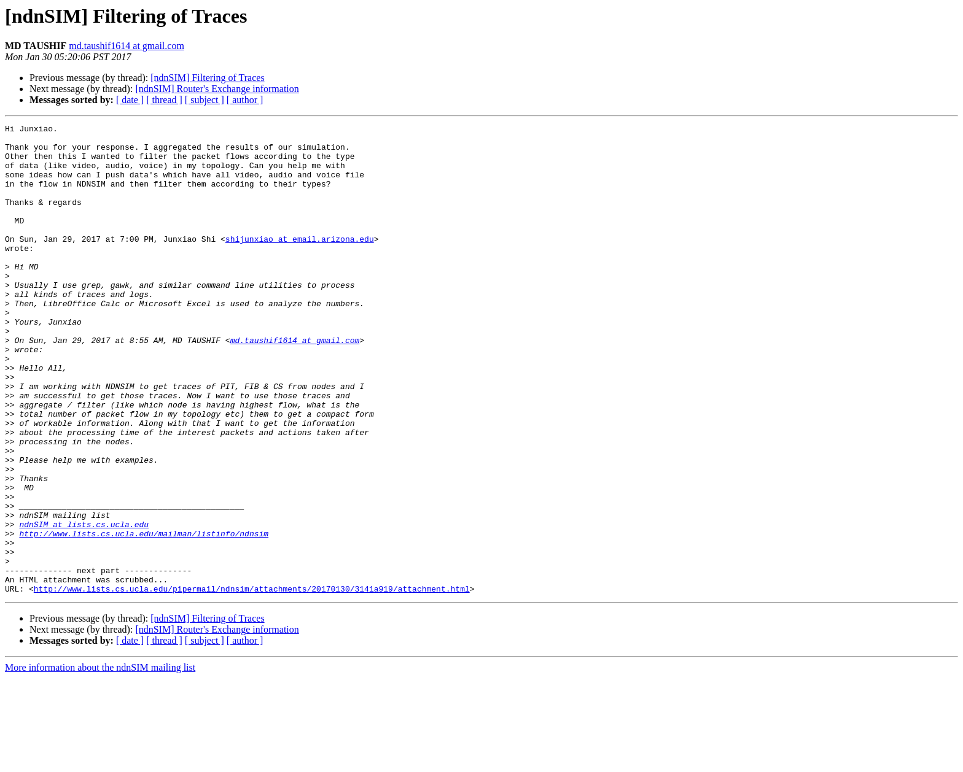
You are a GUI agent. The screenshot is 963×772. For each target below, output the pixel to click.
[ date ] (130, 100)
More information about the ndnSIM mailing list (100, 761)
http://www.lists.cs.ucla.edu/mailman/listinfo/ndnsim (143, 616)
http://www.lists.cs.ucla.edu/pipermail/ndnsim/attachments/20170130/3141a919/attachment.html (252, 682)
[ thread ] (164, 100)
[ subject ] (204, 100)
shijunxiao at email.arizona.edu (299, 262)
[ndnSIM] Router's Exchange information (216, 88)
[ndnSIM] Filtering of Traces (207, 77)
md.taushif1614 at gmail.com (126, 46)
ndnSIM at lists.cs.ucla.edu (84, 605)
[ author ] (245, 100)
